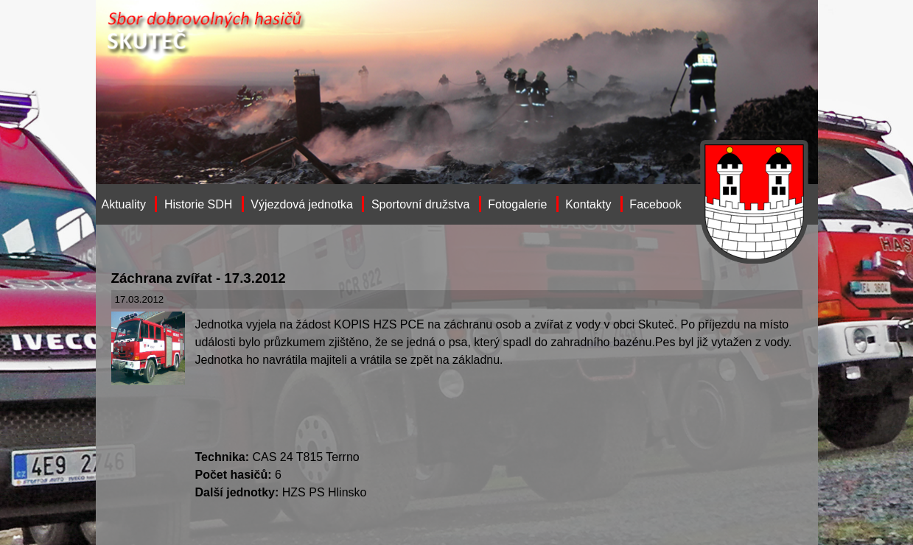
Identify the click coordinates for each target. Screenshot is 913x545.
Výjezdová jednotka (302, 204)
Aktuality (124, 204)
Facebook (655, 204)
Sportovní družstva (420, 204)
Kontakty (588, 204)
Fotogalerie (517, 204)
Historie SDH (198, 204)
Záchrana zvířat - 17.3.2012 (198, 278)
